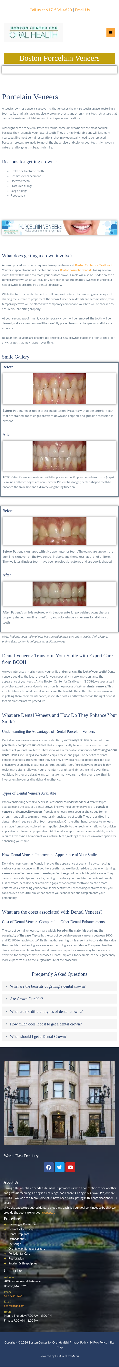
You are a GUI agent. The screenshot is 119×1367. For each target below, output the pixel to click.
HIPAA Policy (98, 1342)
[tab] (59, 987)
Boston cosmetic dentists (76, 270)
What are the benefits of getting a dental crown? (47, 986)
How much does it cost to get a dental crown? (46, 1024)
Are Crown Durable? (26, 999)
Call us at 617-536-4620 (50, 9)
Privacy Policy (79, 1342)
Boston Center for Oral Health (94, 265)
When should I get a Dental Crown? (38, 1037)
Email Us (84, 9)
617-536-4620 (14, 1296)
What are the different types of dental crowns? (46, 1012)
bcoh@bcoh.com (14, 1306)
